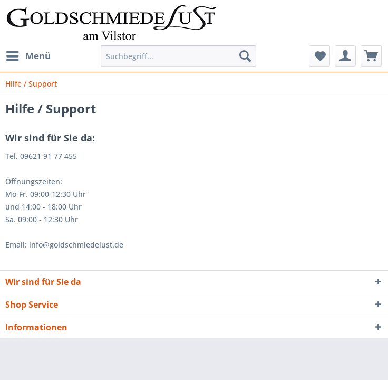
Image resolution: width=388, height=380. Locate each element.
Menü (28, 55)
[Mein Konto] (345, 55)
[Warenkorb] (371, 55)
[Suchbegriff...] (178, 55)
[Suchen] (245, 55)
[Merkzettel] (319, 55)
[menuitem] (28, 55)
